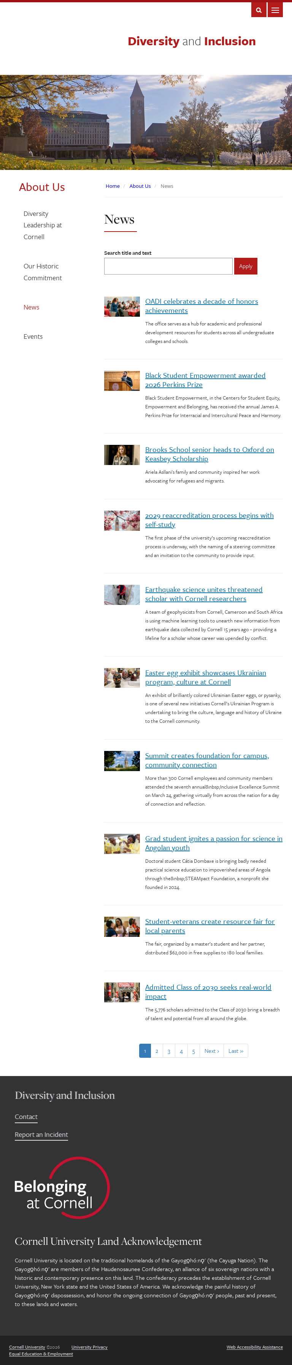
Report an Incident (41, 1134)
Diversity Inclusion (192, 40)
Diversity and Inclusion (65, 1094)
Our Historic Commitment (43, 272)
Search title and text (127, 253)
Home (113, 186)
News (31, 307)
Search (259, 9)
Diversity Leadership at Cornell (43, 224)
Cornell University (27, 1346)
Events (33, 336)
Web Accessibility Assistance (255, 1346)
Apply (245, 266)
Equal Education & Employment (41, 1353)
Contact (26, 1116)
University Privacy (89, 1346)
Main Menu (275, 9)
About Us (140, 186)
